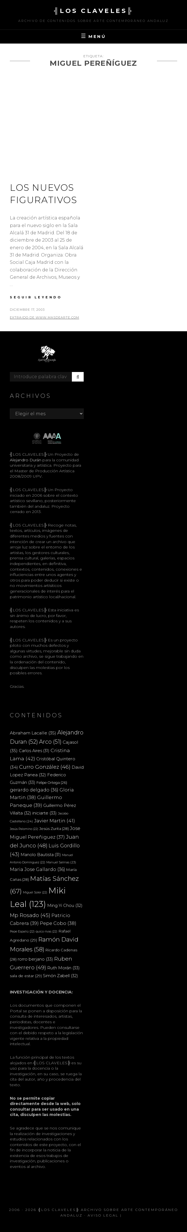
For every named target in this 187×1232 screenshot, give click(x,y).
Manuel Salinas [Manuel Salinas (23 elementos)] (61, 862)
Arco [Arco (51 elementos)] (50, 741)
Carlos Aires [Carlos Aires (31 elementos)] (34, 750)
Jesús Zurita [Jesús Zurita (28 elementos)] (54, 828)
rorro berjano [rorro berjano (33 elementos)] (35, 959)
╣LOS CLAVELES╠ (93, 11)
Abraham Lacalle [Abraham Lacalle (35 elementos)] (33, 733)
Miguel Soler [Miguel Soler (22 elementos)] (35, 892)
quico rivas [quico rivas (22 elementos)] (46, 931)
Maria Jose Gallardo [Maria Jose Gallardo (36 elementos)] (37, 869)
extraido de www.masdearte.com (44, 317)
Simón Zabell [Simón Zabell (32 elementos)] (60, 975)
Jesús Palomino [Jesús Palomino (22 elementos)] (24, 829)
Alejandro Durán (25, 459)
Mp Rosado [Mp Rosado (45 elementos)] (30, 915)
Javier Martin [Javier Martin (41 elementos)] (54, 820)
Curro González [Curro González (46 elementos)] (44, 767)
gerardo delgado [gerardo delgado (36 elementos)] (34, 790)
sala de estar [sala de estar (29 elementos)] (26, 976)
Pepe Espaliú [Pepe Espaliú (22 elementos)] (22, 931)
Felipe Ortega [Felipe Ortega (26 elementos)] (52, 783)
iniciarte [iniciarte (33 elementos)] (44, 813)
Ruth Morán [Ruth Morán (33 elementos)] (63, 967)
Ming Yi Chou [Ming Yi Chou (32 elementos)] (65, 905)
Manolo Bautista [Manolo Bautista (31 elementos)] (40, 854)
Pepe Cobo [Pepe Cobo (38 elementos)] (58, 923)
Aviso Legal (103, 1215)
